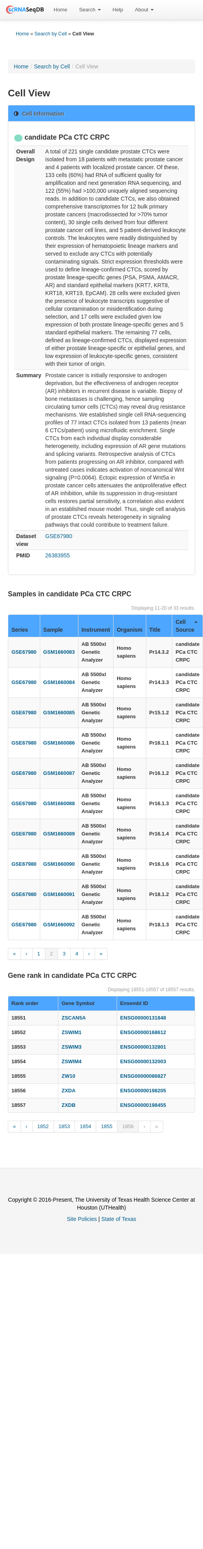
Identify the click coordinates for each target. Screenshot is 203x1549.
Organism (129, 630)
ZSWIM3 (71, 1047)
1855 (106, 1126)
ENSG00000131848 (143, 1018)
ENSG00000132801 (143, 1047)
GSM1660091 (59, 894)
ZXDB (68, 1105)
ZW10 (68, 1076)
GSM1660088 (59, 803)
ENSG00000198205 (143, 1091)
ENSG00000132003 (143, 1061)
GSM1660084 (59, 682)
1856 (128, 1126)
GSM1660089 (59, 834)
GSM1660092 (59, 925)
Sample (53, 630)
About (144, 10)
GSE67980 (59, 536)
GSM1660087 (59, 773)
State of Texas (118, 1219)
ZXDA (68, 1091)
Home (60, 10)
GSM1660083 (59, 652)
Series (19, 630)
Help (118, 10)
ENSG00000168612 (143, 1032)
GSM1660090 (59, 864)
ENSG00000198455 (143, 1105)
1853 (64, 1126)
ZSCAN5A (73, 1018)
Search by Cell (51, 34)
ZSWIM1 (71, 1032)
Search (90, 10)
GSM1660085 (59, 712)
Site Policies (82, 1219)
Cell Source (186, 626)
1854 (85, 1126)
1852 (43, 1126)
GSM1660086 (59, 743)
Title (155, 630)
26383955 (57, 555)
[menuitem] (60, 10)
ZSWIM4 (71, 1061)
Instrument (96, 630)
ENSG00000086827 (143, 1076)
